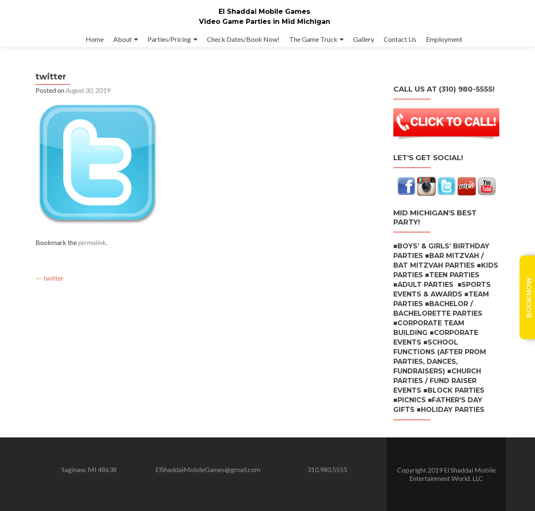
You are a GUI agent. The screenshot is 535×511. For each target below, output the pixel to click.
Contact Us (400, 39)
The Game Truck (313, 39)
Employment (444, 39)
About (122, 39)
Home (95, 39)
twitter (50, 286)
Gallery (363, 39)
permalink (92, 251)
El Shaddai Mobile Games (264, 11)
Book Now (528, 297)
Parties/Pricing (169, 39)
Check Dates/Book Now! (243, 39)
